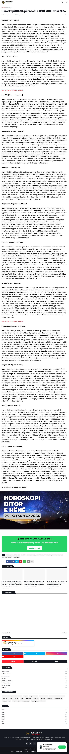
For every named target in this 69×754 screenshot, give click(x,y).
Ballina (12, 751)
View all (65, 566)
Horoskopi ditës (33, 555)
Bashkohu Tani (34, 548)
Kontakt (26, 751)
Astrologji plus (34, 671)
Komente (56, 661)
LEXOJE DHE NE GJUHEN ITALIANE (12, 90)
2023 (34, 717)
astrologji (49, 698)
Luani (10, 698)
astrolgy (43, 698)
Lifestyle (34, 678)
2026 (34, 710)
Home (3, 7)
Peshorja (16, 698)
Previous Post (6, 633)
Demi (46, 696)
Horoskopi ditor (42, 555)
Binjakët (19, 696)
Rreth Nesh (19, 751)
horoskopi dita (24, 555)
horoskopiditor (59, 555)
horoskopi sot (51, 555)
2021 (34, 721)
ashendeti (36, 698)
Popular (12, 661)
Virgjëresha (28, 698)
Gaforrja (52, 696)
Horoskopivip (17, 557)
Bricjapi (25, 696)
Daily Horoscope (34, 674)
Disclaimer (33, 751)
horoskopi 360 (16, 555)
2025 (34, 712)
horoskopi (8, 7)
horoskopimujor (35, 701)
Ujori (22, 698)
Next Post (64, 633)
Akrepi (4, 696)
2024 (34, 714)
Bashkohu (62, 747)
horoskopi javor (34, 683)
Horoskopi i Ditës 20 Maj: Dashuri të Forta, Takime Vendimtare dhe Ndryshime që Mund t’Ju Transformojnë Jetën (57, 584)
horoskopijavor (25, 701)
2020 (34, 724)
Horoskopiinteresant (7, 557)
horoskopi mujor (34, 685)
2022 (34, 719)
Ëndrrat (34, 687)
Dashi (41, 696)
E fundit (34, 661)
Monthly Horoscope (34, 681)
